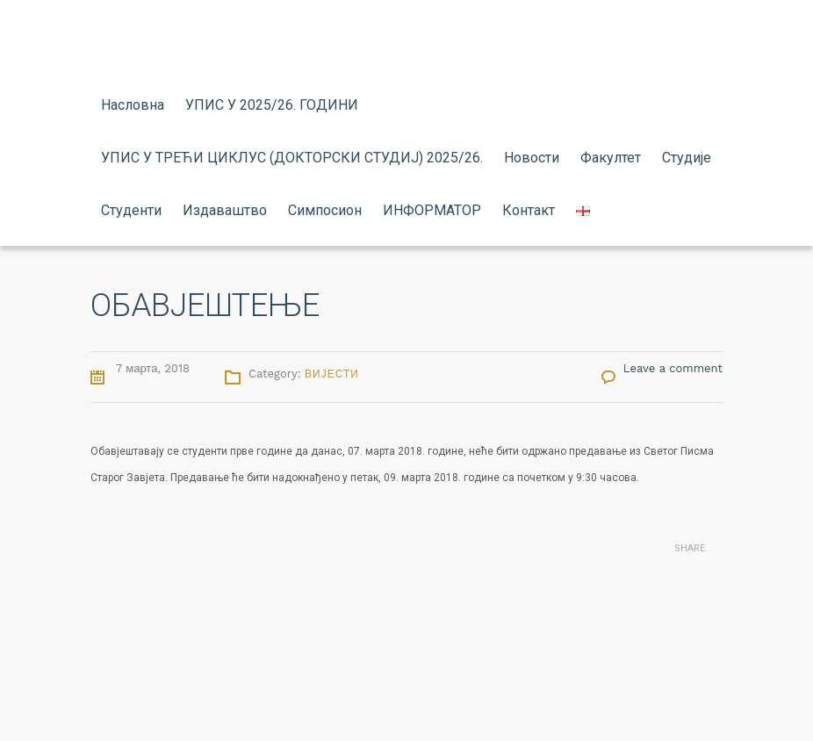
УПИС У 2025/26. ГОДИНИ (271, 105)
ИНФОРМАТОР (432, 210)
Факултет (610, 157)
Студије (686, 157)
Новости (531, 157)
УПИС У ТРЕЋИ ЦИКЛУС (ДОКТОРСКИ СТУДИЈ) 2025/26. (292, 157)
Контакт (528, 210)
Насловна (132, 105)
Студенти (131, 210)
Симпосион (325, 210)
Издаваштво (225, 210)
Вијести (332, 374)
